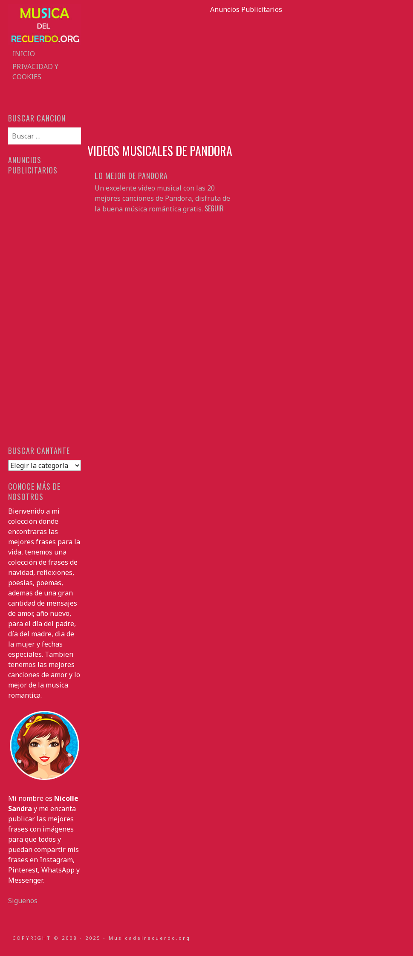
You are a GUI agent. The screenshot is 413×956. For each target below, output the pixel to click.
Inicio (23, 53)
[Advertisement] (246, 74)
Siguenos (23, 900)
